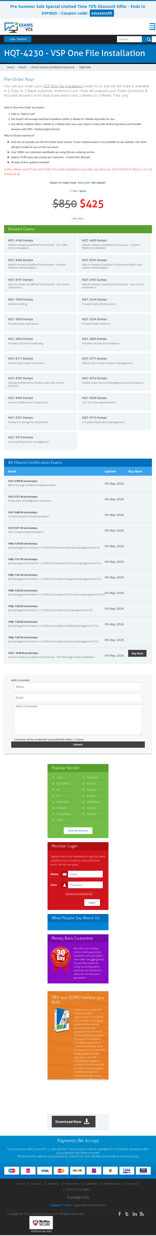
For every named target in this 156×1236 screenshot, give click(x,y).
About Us (36, 1184)
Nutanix (91, 814)
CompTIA (92, 778)
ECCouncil (63, 784)
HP (58, 790)
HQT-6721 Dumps (20, 417)
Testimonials (111, 1184)
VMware (61, 808)
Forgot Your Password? (79, 894)
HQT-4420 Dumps (94, 240)
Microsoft (62, 802)
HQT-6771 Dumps (94, 358)
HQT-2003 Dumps (94, 339)
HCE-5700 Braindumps (22, 481)
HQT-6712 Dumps (94, 378)
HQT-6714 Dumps (20, 437)
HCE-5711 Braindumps (22, 496)
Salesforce (93, 802)
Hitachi (22, 67)
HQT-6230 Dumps (94, 398)
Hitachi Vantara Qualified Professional (52, 67)
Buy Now (138, 653)
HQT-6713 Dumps (94, 417)
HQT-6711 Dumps (20, 358)
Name (54, 874)
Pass (54, 885)
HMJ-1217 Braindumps (23, 559)
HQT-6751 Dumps (20, 280)
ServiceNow (64, 814)
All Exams (53, 1184)
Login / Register (18, 39)
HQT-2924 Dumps (20, 319)
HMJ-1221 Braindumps (23, 575)
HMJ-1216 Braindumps (23, 543)
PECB (60, 820)
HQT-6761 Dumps (94, 280)
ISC (59, 796)
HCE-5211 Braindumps (22, 528)
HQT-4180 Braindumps (23, 653)
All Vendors (72, 1184)
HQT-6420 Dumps (20, 260)
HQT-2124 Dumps (94, 299)
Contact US (132, 1184)
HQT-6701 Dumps (20, 378)
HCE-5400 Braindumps (22, 512)
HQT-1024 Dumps (20, 299)
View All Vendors (78, 831)
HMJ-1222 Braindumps (23, 590)
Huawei (91, 790)
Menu (148, 26)
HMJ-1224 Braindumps (23, 621)
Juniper (91, 796)
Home (10, 67)
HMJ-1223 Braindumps (23, 606)
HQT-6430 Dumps (20, 398)
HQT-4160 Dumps (20, 240)
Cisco (60, 778)
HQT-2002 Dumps (20, 339)
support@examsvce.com (89, 1206)
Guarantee (91, 1184)
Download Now (74, 1122)
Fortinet (91, 784)
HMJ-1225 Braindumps (23, 637)
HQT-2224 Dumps (94, 319)
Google (91, 808)
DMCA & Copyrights (78, 1190)
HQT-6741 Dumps (94, 260)
